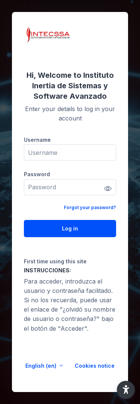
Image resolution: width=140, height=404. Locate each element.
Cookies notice (95, 365)
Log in (70, 228)
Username (37, 140)
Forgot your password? (90, 207)
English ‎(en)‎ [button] (41, 365)
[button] (126, 390)
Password (37, 174)
